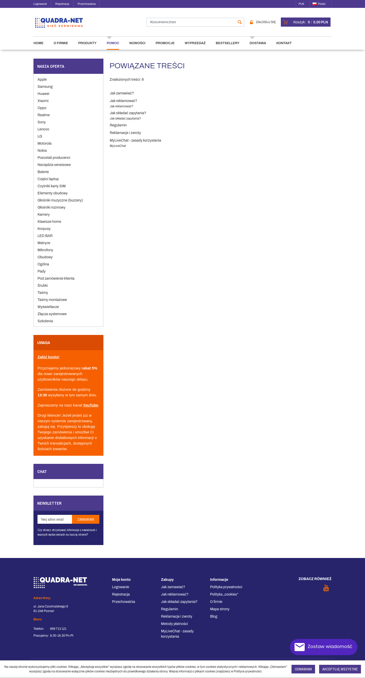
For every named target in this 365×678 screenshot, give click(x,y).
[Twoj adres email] (55, 523)
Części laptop (48, 183)
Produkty (87, 47)
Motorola (44, 148)
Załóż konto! (48, 362)
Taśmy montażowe (52, 304)
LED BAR (45, 240)
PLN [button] (301, 3)
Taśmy (43, 297)
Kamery (44, 219)
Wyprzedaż (195, 47)
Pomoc (113, 47)
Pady (42, 276)
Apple (42, 84)
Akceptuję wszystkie (340, 669)
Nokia (42, 155)
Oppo (42, 112)
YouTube (90, 410)
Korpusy (44, 233)
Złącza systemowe (52, 318)
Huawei (43, 98)
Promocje (165, 47)
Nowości (137, 47)
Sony (42, 127)
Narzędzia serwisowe (54, 169)
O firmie (60, 47)
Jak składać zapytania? (128, 118)
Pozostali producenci (54, 162)
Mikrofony (45, 255)
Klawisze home (49, 226)
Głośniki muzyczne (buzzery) (60, 205)
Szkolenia (45, 326)
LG (40, 141)
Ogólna (43, 269)
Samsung (45, 91)
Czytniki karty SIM (52, 191)
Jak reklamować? (123, 105)
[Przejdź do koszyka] (311, 24)
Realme (44, 120)
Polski (319, 3)
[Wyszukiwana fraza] (189, 24)
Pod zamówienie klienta (56, 283)
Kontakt (284, 47)
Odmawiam (303, 669)
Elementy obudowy (53, 198)
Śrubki (43, 290)
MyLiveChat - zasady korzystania (135, 145)
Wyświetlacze (48, 311)
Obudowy (45, 262)
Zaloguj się (263, 24)
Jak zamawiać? (122, 98)
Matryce (44, 247)
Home (38, 47)
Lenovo (43, 134)
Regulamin (118, 130)
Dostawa (258, 47)
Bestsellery (227, 47)
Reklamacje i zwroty (125, 137)
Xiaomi (43, 105)
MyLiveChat (118, 150)
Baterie (43, 176)
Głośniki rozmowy (51, 212)
